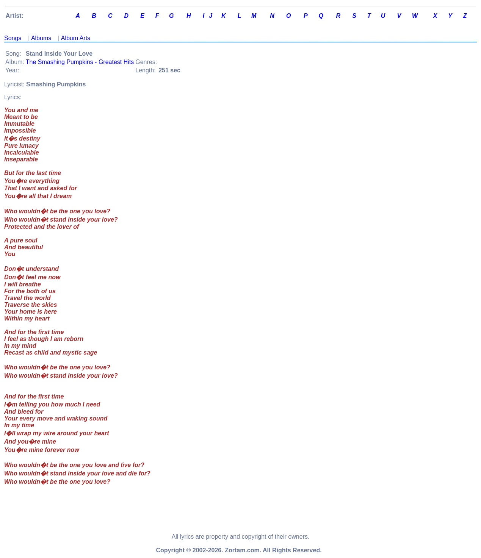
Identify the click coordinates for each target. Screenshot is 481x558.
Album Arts (75, 38)
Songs (12, 38)
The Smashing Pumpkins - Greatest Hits (80, 62)
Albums (41, 38)
